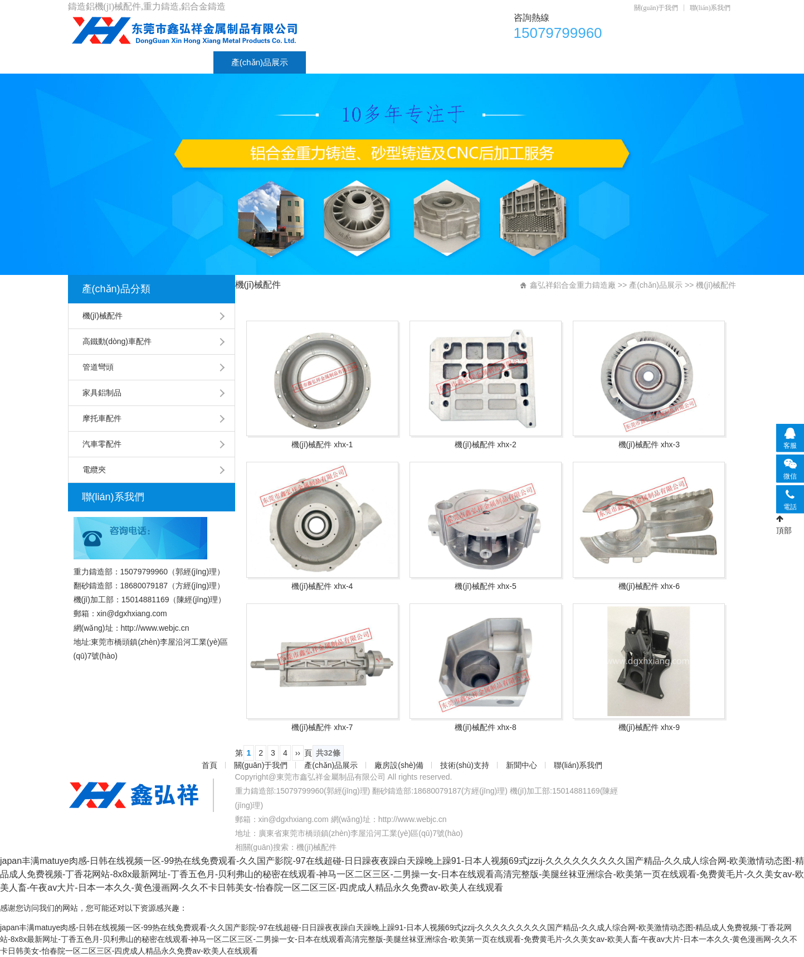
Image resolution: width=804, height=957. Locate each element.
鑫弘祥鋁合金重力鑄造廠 (573, 285)
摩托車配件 (101, 418)
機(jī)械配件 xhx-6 (649, 586)
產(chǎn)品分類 (116, 288)
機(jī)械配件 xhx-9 (649, 727)
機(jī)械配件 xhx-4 (322, 586)
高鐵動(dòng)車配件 (117, 341)
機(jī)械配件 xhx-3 (649, 444)
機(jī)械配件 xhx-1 (322, 444)
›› (297, 752)
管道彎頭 (98, 366)
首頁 (94, 62)
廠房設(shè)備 (350, 62)
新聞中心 (516, 62)
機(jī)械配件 (102, 315)
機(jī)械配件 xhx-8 (485, 727)
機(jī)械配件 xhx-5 (485, 586)
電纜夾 (94, 469)
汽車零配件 (101, 443)
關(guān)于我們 (656, 8)
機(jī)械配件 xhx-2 (485, 444)
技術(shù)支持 (438, 62)
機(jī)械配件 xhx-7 (322, 727)
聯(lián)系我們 (710, 8)
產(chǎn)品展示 (259, 62)
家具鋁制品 (101, 392)
